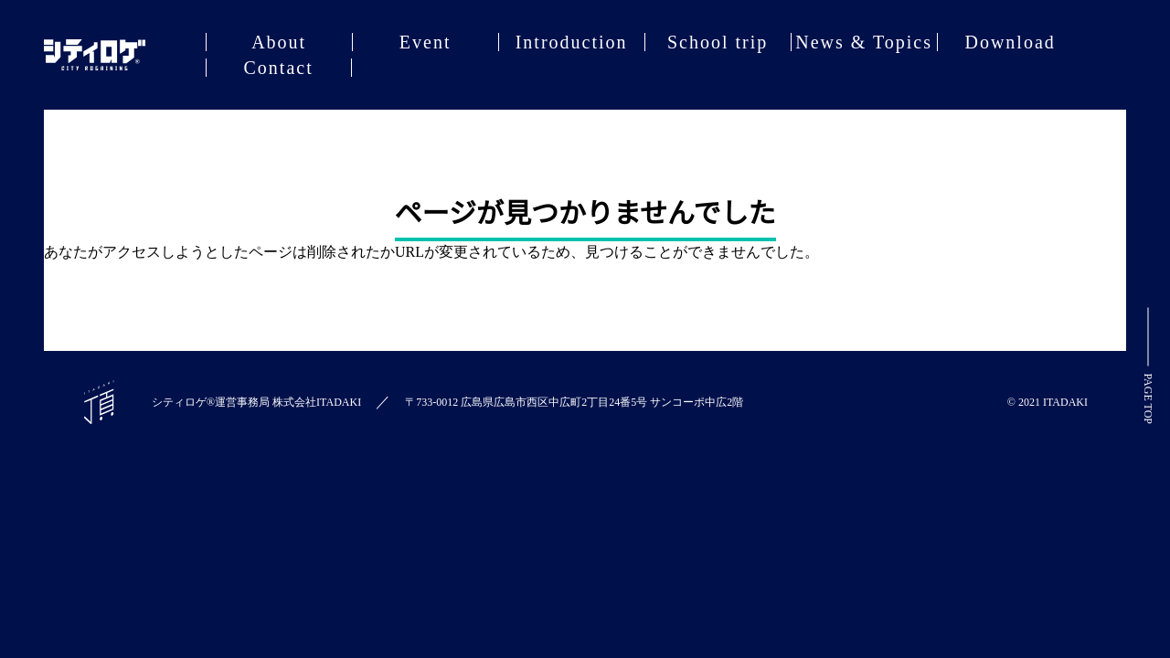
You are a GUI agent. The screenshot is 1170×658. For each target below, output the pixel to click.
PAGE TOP (1148, 366)
